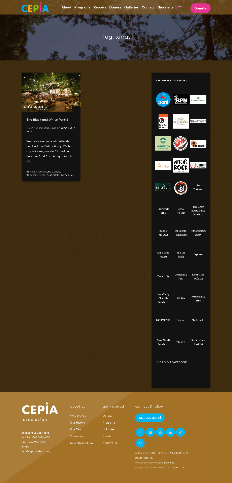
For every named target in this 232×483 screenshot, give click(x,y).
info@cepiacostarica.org (37, 451)
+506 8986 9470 (40, 437)
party (64, 175)
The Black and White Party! (47, 120)
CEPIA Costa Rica (174, 453)
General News (53, 172)
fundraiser (53, 175)
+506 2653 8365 (40, 432)
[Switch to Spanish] (179, 7)
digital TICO (178, 467)
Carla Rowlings (165, 462)
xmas (70, 175)
